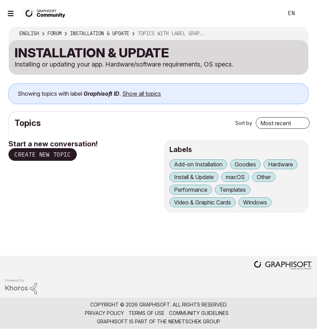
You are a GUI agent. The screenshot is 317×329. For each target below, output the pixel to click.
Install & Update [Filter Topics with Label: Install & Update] (194, 177)
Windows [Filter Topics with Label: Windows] (255, 202)
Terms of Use (146, 313)
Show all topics (141, 93)
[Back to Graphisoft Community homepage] (46, 13)
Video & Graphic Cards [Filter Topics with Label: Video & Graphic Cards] (202, 202)
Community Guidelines (199, 313)
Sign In (306, 13)
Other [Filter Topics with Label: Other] (264, 177)
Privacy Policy (104, 313)
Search (270, 13)
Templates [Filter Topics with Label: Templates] (232, 189)
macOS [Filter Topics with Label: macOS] (235, 177)
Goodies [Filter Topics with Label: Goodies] (245, 164)
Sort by (243, 123)
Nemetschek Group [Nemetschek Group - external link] (194, 321)
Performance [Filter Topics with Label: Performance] (190, 189)
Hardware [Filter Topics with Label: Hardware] (280, 164)
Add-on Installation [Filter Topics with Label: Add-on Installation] (198, 164)
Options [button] (298, 34)
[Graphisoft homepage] (283, 266)
